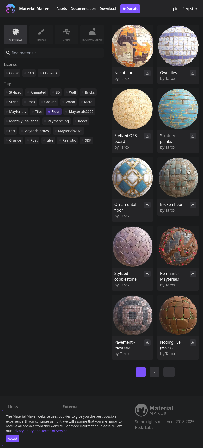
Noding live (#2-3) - (170, 345)
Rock (31, 102)
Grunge (15, 140)
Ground (50, 102)
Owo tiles (168, 72)
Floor (55, 111)
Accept (12, 438)
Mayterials (17, 111)
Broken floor (171, 204)
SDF (88, 140)
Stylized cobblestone (125, 276)
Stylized (15, 92)
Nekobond (123, 72)
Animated (38, 92)
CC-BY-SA (50, 73)
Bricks (90, 92)
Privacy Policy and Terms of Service (40, 431)
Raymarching (58, 121)
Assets (62, 8)
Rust (34, 140)
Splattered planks (169, 138)
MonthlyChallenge (23, 121)
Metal (88, 102)
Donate (130, 9)
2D (58, 92)
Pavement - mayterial (124, 345)
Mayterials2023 (70, 130)
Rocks (82, 121)
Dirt (12, 130)
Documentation (83, 8)
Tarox (125, 78)
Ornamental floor (125, 207)
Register (189, 8)
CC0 (31, 73)
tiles (50, 140)
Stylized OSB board (125, 138)
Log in (172, 8)
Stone (13, 102)
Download (108, 8)
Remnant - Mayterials (169, 276)
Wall (72, 92)
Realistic (69, 140)
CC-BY (14, 73)
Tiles (38, 111)
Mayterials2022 (81, 111)
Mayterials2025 (36, 130)
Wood (70, 102)
